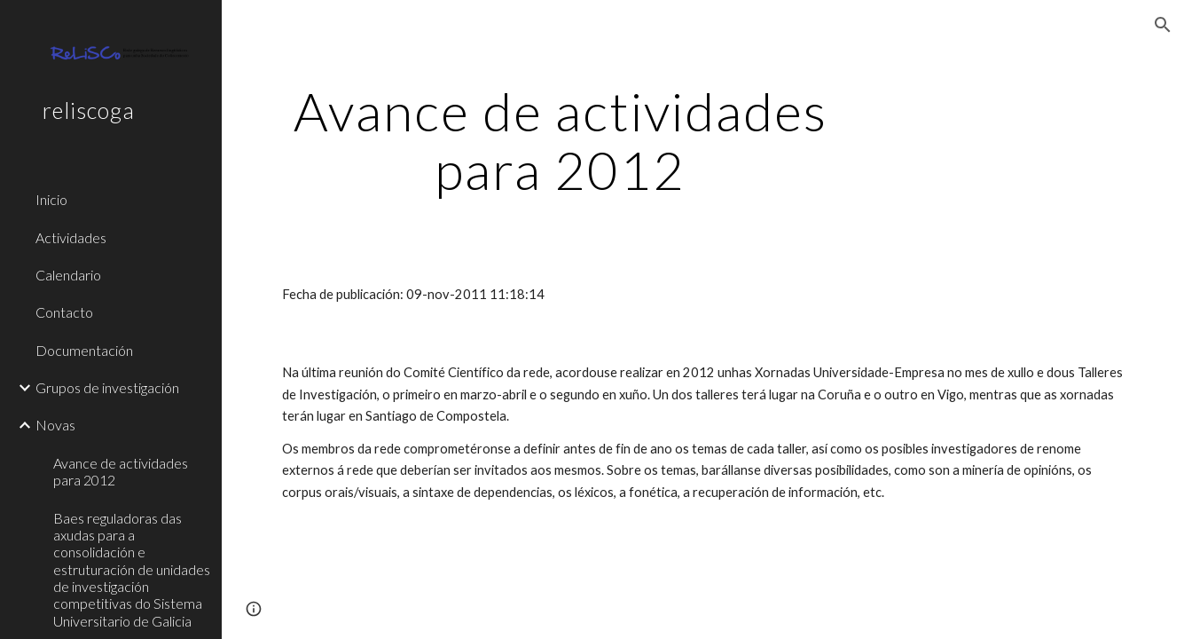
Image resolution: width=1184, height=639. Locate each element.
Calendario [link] (68, 274)
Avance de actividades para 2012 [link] (120, 471)
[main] (560, 140)
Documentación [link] (84, 350)
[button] (1162, 25)
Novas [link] (55, 424)
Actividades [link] (70, 237)
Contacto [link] (64, 312)
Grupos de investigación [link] (107, 387)
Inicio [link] (51, 199)
